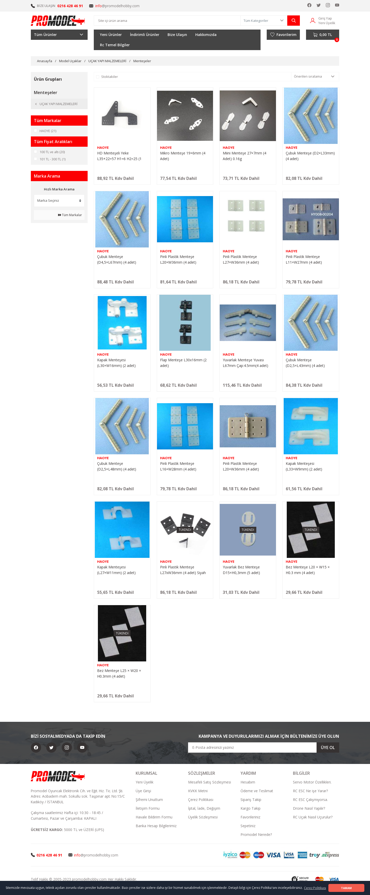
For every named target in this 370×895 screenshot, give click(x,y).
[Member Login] (312, 20)
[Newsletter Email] (263, 747)
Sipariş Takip (250, 799)
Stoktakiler (109, 76)
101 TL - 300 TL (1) (53, 159)
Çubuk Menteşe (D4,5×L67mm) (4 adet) (116, 259)
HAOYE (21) (48, 131)
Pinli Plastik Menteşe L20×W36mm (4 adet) (178, 259)
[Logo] (58, 20)
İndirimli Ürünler (144, 34)
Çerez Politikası (200, 799)
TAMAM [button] (346, 888)
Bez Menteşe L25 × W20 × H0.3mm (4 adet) (119, 673)
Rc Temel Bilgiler (115, 44)
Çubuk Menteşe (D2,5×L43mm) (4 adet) (305, 362)
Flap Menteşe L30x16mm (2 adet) (183, 362)
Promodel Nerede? (256, 834)
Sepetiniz (247, 825)
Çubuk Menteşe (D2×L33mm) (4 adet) (310, 156)
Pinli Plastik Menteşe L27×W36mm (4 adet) (241, 259)
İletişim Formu (148, 808)
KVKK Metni (198, 790)
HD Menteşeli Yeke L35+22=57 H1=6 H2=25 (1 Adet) (119, 156)
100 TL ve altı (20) (52, 152)
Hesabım (247, 782)
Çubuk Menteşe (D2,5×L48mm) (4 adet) (116, 466)
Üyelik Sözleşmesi (203, 817)
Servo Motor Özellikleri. (312, 782)
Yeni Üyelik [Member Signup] (326, 23)
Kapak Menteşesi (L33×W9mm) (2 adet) (304, 466)
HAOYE (103, 147)
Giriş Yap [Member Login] (325, 18)
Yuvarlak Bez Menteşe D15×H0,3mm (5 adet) (241, 570)
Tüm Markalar (70, 215)
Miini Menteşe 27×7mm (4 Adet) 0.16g (244, 156)
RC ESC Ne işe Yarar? (310, 790)
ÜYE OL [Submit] (328, 747)
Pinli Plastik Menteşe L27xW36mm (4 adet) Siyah (183, 570)
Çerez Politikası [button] (315, 888)
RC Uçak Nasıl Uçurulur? (312, 817)
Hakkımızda (206, 34)
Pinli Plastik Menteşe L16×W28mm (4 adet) (178, 466)
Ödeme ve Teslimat (256, 790)
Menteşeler (142, 61)
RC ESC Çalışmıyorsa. (310, 799)
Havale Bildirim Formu (154, 817)
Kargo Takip (250, 808)
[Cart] (322, 35)
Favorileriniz (250, 817)
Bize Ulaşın (177, 34)
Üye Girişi (143, 790)
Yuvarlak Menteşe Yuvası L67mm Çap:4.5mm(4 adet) (245, 362)
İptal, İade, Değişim (204, 808)
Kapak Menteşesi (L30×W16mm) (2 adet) (116, 362)
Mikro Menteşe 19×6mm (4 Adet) (182, 156)
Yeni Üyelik (144, 782)
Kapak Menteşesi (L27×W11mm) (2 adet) (116, 570)
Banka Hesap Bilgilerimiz (156, 825)
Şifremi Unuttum (149, 799)
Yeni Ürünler (111, 34)
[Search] (167, 20)
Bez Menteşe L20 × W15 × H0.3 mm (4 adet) (308, 570)
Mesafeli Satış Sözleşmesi (209, 782)
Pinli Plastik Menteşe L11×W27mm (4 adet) (304, 259)
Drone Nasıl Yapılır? (309, 808)
